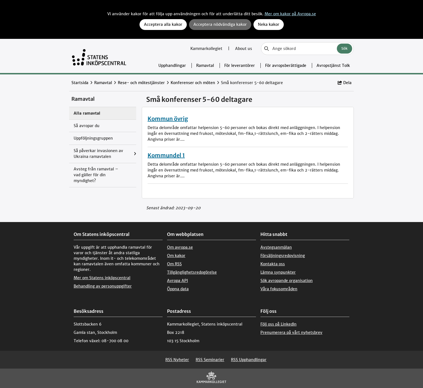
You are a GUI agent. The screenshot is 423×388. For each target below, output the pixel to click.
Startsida (79, 82)
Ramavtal (205, 65)
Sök (344, 48)
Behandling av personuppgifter (103, 286)
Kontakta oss (272, 263)
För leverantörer (239, 65)
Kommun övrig (168, 118)
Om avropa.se (180, 247)
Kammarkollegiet (206, 48)
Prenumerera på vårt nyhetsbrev (291, 332)
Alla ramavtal (87, 113)
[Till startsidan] (99, 55)
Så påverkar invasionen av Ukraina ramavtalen (98, 153)
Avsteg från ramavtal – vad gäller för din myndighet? (96, 175)
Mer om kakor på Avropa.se (290, 13)
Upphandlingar (172, 65)
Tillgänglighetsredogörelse (192, 272)
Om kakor (176, 255)
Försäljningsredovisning (282, 255)
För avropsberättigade (285, 65)
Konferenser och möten (193, 82)
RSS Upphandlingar (249, 359)
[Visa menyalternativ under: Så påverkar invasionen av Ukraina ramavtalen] (135, 154)
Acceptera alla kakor (163, 24)
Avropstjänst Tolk (333, 65)
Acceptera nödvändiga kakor (220, 24)
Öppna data (178, 288)
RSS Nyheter (177, 359)
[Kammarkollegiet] (211, 378)
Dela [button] (345, 82)
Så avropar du (86, 125)
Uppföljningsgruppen (93, 138)
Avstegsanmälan (276, 247)
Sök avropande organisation (286, 280)
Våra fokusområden (278, 288)
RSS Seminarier (210, 359)
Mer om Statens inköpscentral (102, 277)
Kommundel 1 (166, 155)
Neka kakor (268, 24)
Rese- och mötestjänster (141, 82)
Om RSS (174, 263)
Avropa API (177, 280)
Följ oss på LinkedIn (278, 324)
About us (243, 48)
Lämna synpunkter (278, 272)
